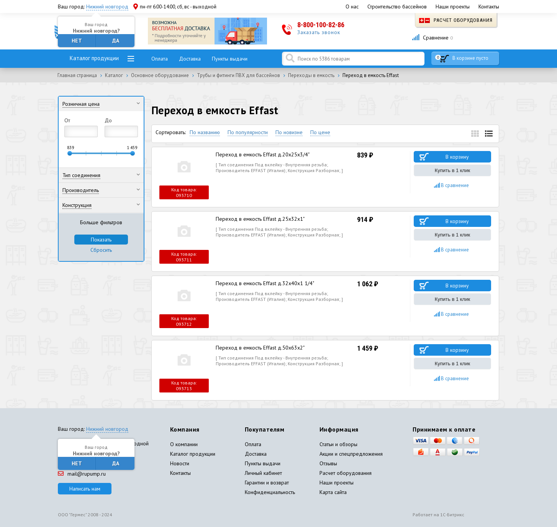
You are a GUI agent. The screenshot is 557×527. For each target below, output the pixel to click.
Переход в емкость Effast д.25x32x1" (260, 218)
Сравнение (432, 37)
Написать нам (84, 488)
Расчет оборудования (456, 20)
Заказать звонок (318, 32)
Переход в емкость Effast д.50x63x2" (260, 347)
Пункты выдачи (229, 58)
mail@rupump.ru (82, 473)
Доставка (190, 58)
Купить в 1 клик (452, 170)
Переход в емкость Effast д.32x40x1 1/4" (265, 283)
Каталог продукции (94, 58)
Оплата (159, 58)
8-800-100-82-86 (320, 25)
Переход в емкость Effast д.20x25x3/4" (263, 154)
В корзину (457, 156)
